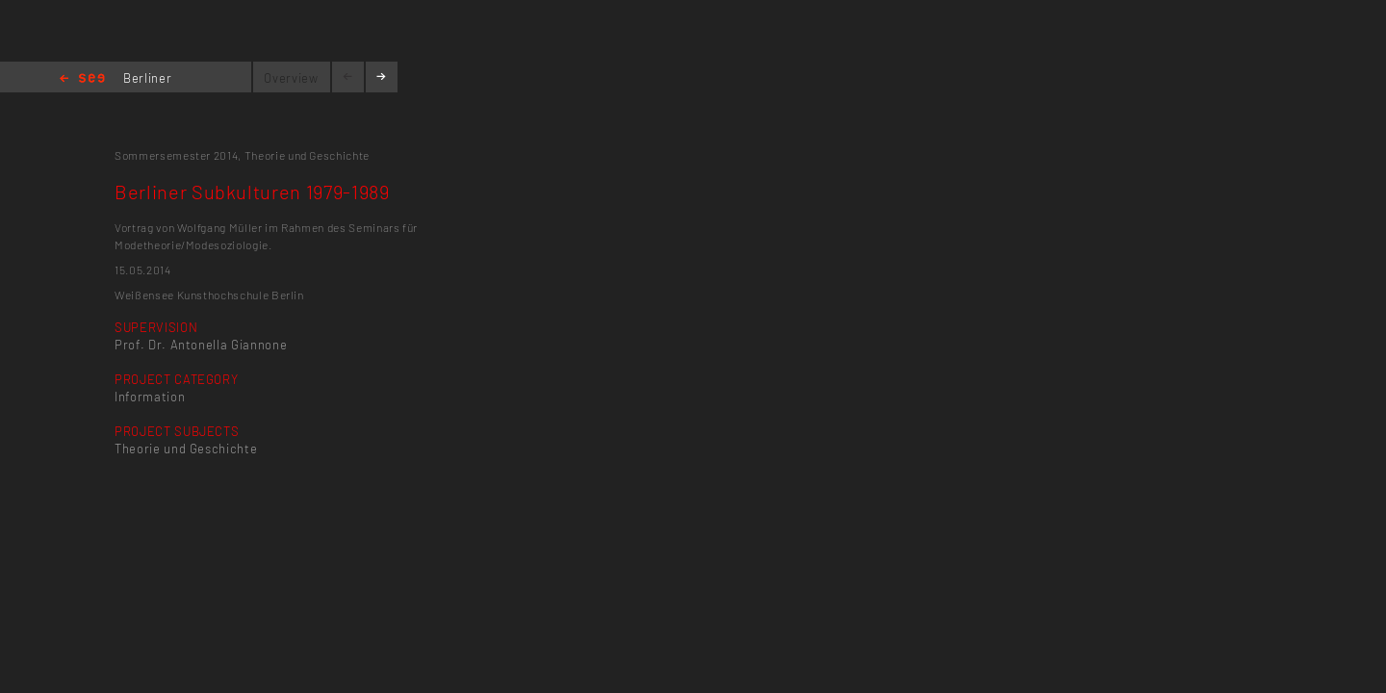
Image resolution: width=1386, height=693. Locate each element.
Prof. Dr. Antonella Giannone (201, 344)
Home (82, 79)
